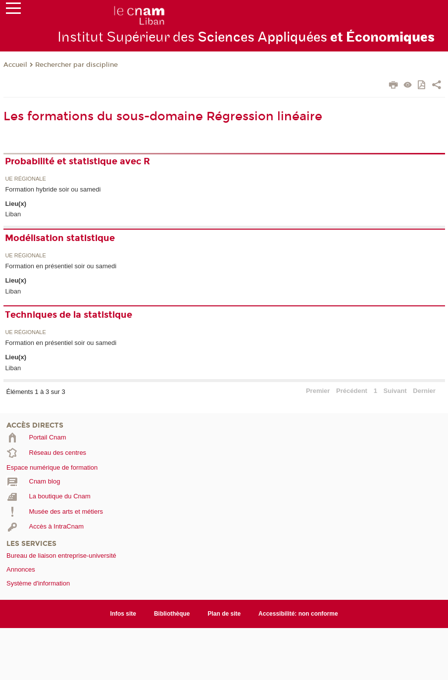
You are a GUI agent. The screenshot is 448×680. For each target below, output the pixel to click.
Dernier (424, 390)
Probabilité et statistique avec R (77, 161)
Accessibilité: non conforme (298, 613)
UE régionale (25, 179)
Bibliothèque (172, 613)
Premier (318, 390)
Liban (13, 214)
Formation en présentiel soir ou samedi (60, 266)
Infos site (123, 613)
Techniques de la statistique (68, 314)
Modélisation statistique (60, 238)
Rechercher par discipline (76, 65)
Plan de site (224, 613)
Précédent (351, 390)
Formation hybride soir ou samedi (52, 189)
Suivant (395, 390)
